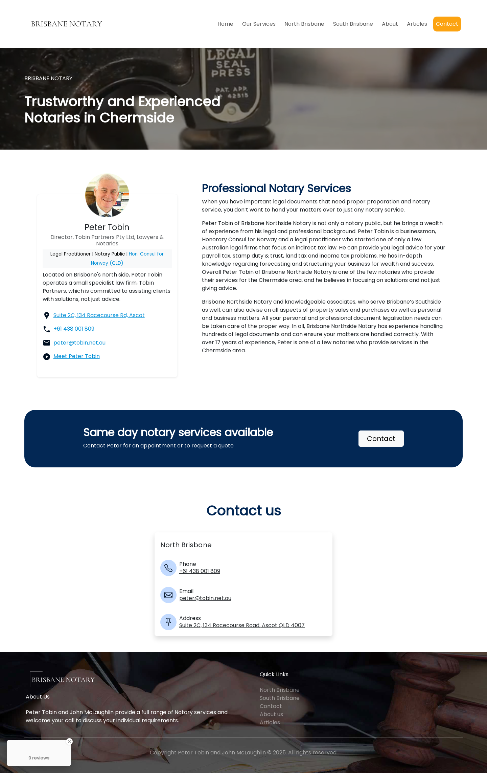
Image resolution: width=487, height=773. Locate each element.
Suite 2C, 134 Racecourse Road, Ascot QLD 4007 (242, 625)
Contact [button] (381, 438)
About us (271, 714)
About (390, 24)
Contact (447, 24)
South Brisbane (353, 24)
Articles (417, 24)
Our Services (259, 24)
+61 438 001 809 (73, 329)
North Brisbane (304, 24)
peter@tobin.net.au (79, 343)
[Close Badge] (69, 741)
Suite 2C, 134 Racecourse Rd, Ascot (99, 315)
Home (225, 24)
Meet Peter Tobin (76, 356)
